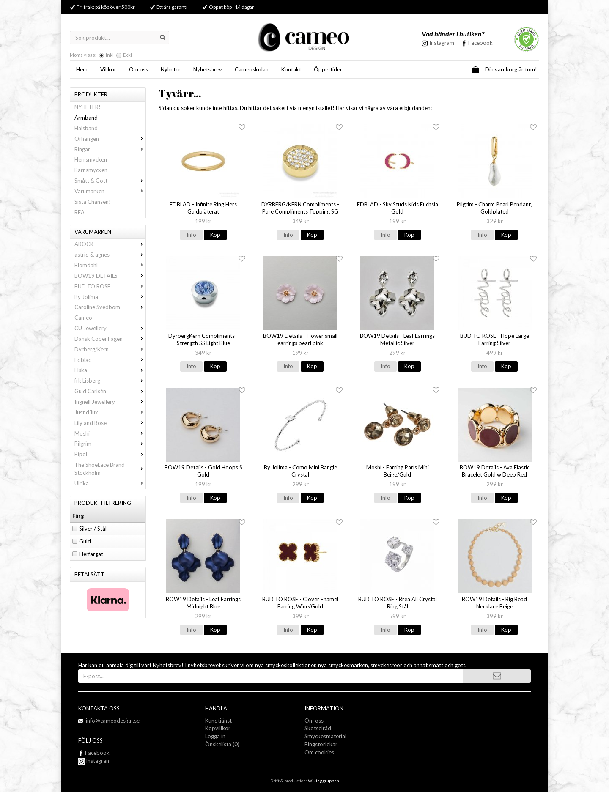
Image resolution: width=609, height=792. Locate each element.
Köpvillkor (217, 728)
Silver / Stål (93, 528)
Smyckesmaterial (325, 736)
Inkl (110, 55)
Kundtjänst (218, 720)
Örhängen (109, 138)
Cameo (83, 317)
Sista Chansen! (92, 201)
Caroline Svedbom (109, 307)
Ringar (109, 149)
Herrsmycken (90, 159)
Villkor (108, 69)
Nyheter (171, 69)
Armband (86, 117)
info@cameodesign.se (113, 720)
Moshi (109, 433)
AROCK (109, 244)
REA (79, 212)
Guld (85, 541)
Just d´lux (109, 412)
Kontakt (291, 69)
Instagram (94, 760)
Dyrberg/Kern (109, 349)
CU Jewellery (109, 328)
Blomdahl (109, 265)
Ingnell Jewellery (109, 401)
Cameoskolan (252, 69)
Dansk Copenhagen (109, 338)
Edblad (109, 359)
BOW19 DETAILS (109, 275)
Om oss (138, 69)
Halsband (86, 128)
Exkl (127, 55)
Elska (109, 370)
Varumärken (109, 191)
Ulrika (109, 483)
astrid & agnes (109, 254)
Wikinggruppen (323, 780)
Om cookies (319, 752)
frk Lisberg (109, 380)
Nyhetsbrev (207, 69)
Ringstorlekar (320, 744)
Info (191, 234)
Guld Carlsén (109, 391)
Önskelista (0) (222, 744)
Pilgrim (109, 443)
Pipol (109, 454)
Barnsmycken (90, 170)
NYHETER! (87, 107)
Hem (82, 69)
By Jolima (109, 296)
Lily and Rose (109, 422)
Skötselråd (317, 728)
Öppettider (328, 69)
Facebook (480, 42)
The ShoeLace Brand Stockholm (109, 468)
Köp (215, 234)
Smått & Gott (109, 180)
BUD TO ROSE (109, 286)
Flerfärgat (91, 554)
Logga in (215, 736)
